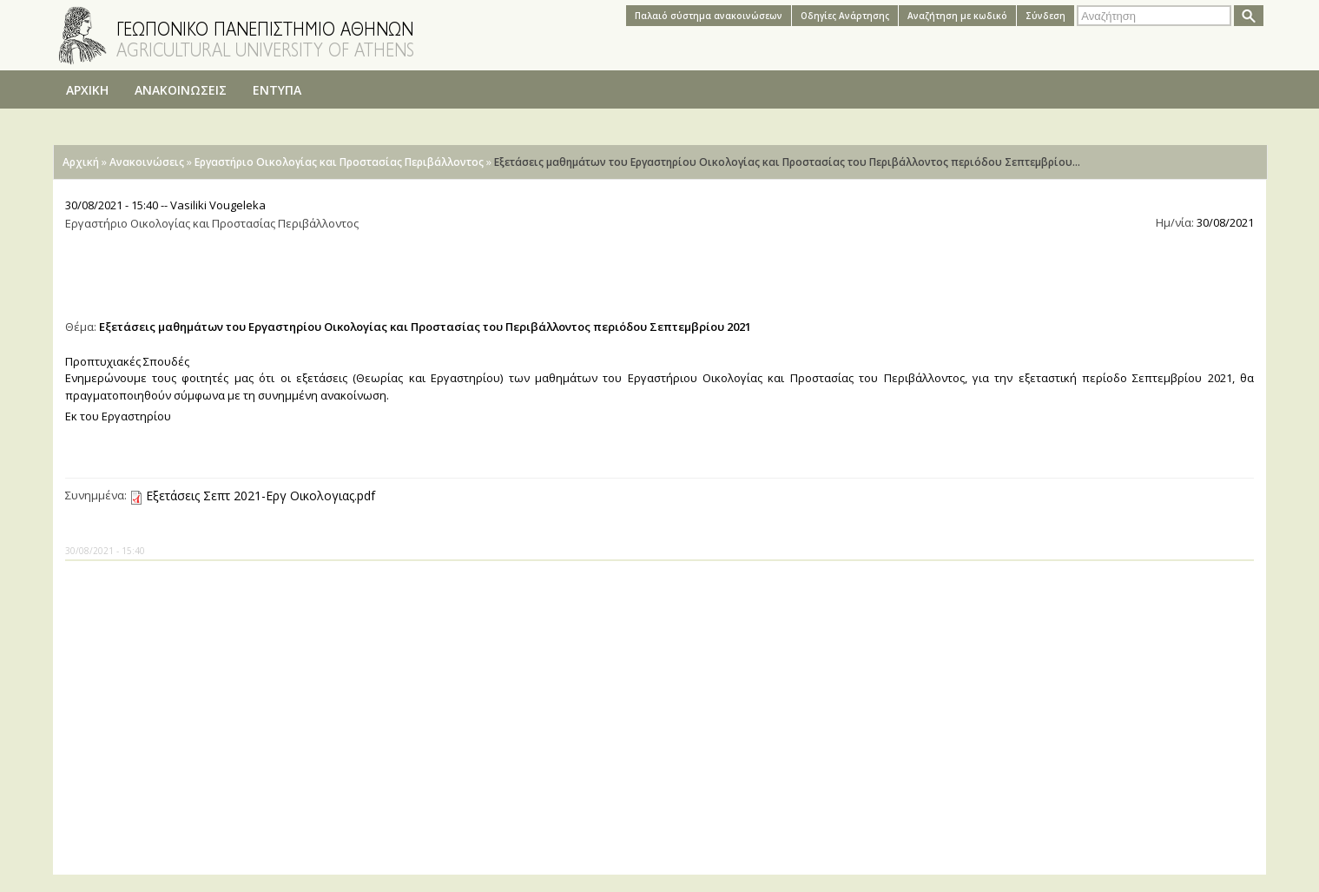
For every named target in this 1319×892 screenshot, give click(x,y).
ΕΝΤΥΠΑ (277, 90)
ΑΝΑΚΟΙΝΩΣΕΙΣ (181, 90)
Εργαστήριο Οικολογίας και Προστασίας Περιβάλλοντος (339, 162)
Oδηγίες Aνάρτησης (845, 16)
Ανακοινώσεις (146, 162)
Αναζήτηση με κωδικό (957, 16)
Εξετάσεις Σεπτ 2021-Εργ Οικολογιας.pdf (260, 495)
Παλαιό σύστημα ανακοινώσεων (708, 16)
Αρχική (81, 162)
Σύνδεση (1045, 16)
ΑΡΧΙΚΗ (87, 90)
